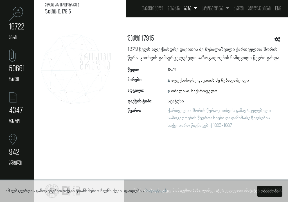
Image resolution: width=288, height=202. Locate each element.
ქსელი (239, 8)
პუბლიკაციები (259, 8)
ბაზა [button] (188, 8)
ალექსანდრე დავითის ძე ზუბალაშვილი (210, 80)
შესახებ (174, 8)
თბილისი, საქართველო (194, 91)
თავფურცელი (152, 8)
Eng (278, 8)
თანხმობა (270, 191)
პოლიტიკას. (156, 191)
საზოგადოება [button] (213, 8)
